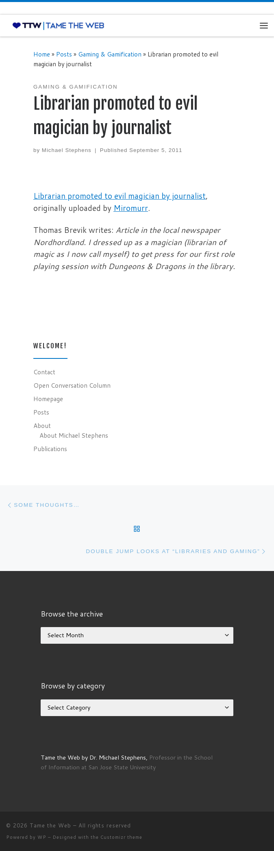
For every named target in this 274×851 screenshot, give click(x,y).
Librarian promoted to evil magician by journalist (119, 195)
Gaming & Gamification (109, 54)
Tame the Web (50, 825)
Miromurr (130, 207)
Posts (64, 54)
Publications (50, 448)
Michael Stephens (66, 150)
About (42, 425)
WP (41, 837)
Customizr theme (121, 837)
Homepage (48, 398)
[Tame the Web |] (58, 25)
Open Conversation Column (72, 385)
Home (41, 54)
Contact (44, 371)
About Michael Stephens (73, 435)
